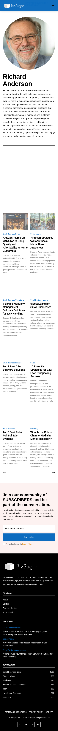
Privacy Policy (27, 544)
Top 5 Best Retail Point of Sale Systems (12, 435)
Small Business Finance (12, 363)
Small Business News (11, 234)
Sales (32, 363)
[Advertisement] (29, 182)
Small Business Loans (39, 300)
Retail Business (9, 428)
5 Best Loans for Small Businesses (40, 305)
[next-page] (53, 472)
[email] (29, 528)
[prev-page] (5, 472)
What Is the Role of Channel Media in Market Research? (41, 435)
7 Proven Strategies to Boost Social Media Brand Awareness (41, 242)
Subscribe (29, 537)
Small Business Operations (13, 300)
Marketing (34, 428)
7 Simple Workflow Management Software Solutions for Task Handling (14, 308)
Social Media (35, 234)
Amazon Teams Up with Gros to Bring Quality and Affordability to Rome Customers (15, 244)
